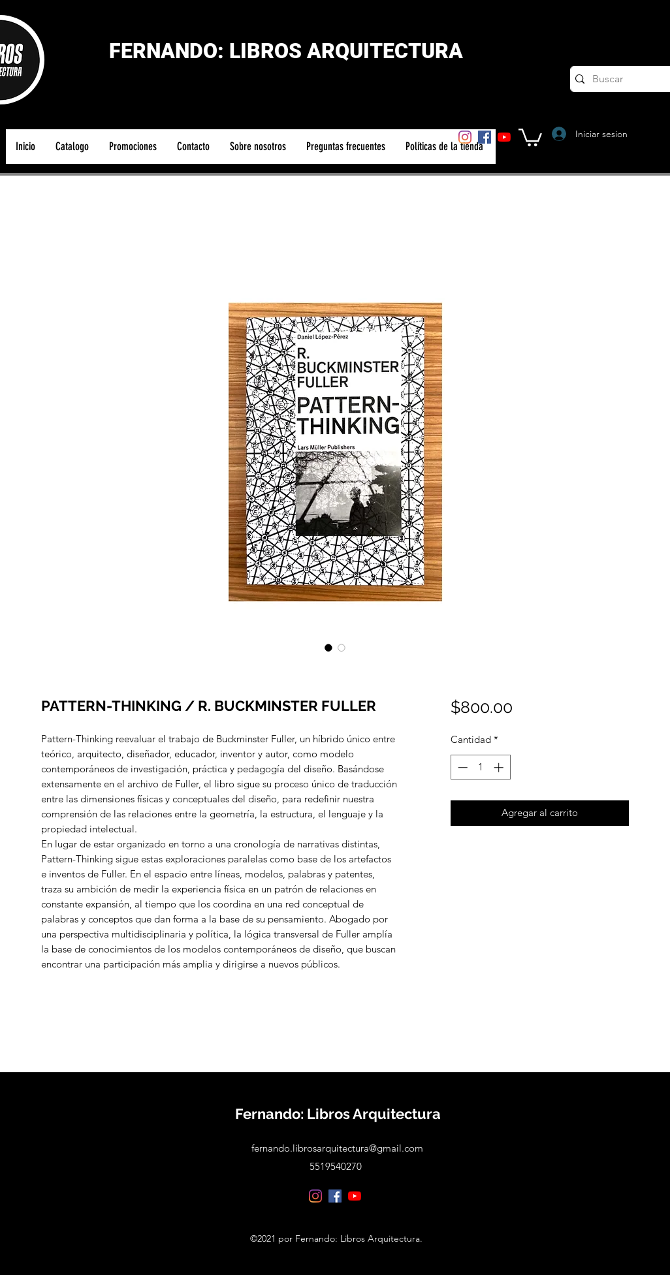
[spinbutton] (480, 767)
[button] (530, 136)
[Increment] (500, 767)
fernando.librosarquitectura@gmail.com (337, 1148)
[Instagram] (464, 137)
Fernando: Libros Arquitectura (338, 1113)
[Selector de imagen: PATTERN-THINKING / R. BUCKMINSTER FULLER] (328, 647)
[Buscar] (624, 79)
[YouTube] (504, 137)
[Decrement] (461, 767)
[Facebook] (484, 137)
